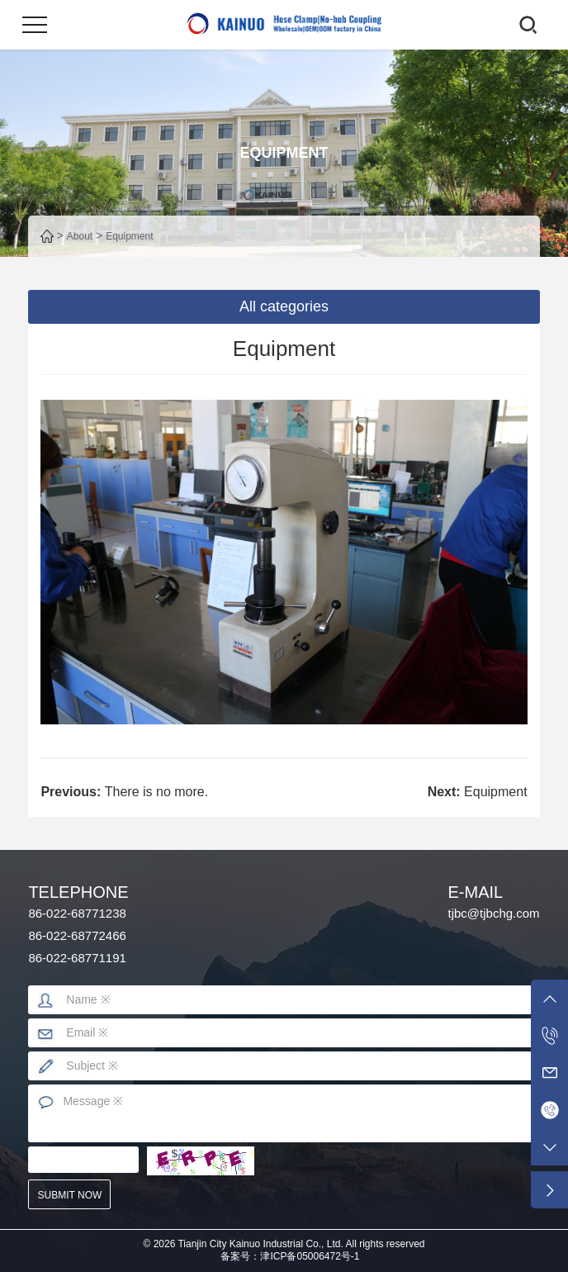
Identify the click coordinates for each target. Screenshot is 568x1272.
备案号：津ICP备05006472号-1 (289, 1256)
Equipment (129, 236)
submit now (70, 1195)
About (79, 236)
